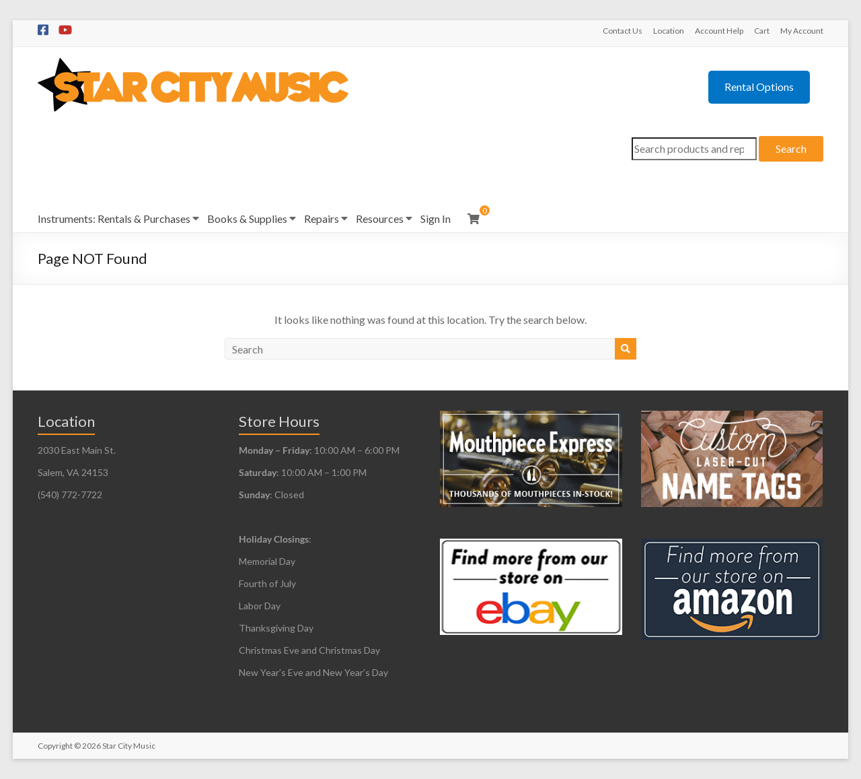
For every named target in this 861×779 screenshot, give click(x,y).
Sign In (435, 218)
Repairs (321, 218)
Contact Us (622, 31)
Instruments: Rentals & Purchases (114, 218)
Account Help (719, 31)
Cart (762, 31)
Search (791, 148)
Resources (380, 218)
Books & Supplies (247, 218)
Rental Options (759, 86)
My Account (801, 31)
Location (668, 31)
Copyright (55, 746)
